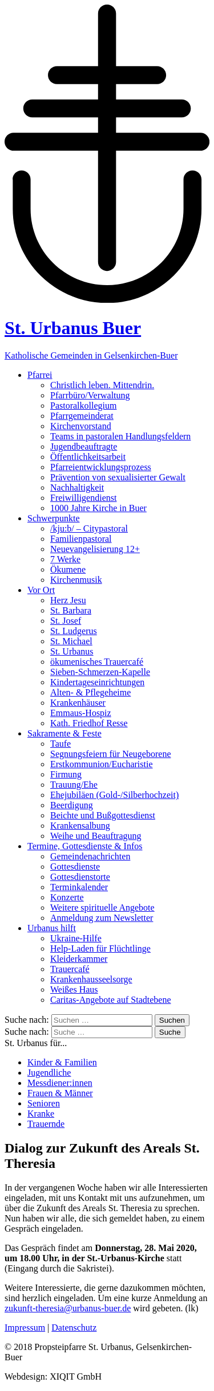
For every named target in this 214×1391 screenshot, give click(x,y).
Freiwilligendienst (83, 498)
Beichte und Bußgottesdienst (102, 815)
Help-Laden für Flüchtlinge (100, 948)
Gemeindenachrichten (90, 856)
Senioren (43, 1103)
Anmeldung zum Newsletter (101, 918)
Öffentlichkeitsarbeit (88, 457)
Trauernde (45, 1124)
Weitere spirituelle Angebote (102, 907)
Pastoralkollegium (83, 405)
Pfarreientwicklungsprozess (100, 467)
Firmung (66, 774)
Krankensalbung (80, 825)
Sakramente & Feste (64, 733)
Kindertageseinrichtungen (97, 682)
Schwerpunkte (53, 518)
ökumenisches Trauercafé (96, 661)
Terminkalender (79, 887)
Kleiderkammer (78, 959)
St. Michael (71, 641)
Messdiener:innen (59, 1083)
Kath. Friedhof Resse (89, 723)
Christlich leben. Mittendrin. (102, 385)
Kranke (40, 1113)
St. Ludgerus (73, 631)
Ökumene (68, 569)
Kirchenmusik (76, 580)
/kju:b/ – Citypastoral (89, 528)
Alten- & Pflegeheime (90, 692)
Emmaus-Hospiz (80, 713)
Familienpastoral (81, 539)
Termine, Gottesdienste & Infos (85, 846)
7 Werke (65, 559)
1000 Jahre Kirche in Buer (98, 508)
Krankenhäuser (78, 702)
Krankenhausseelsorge (91, 979)
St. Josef (65, 620)
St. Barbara (70, 610)
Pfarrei (40, 375)
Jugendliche (49, 1072)
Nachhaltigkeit (77, 487)
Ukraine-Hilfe (76, 938)
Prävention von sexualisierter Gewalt (117, 477)
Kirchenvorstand (80, 426)
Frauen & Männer (60, 1093)
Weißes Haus (74, 989)
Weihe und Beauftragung (96, 836)
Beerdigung (71, 805)
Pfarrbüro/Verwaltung (90, 395)
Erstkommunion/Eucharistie (101, 764)
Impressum (25, 1327)
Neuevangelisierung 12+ (95, 549)
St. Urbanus (72, 651)
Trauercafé (70, 969)
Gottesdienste (75, 866)
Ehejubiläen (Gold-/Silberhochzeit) (114, 795)
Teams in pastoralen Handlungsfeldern (120, 436)
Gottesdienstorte (80, 877)
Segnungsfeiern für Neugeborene (110, 754)
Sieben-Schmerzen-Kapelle (100, 672)
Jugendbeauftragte (83, 446)
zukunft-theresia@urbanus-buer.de (68, 1308)
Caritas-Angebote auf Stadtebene (110, 1000)
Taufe (60, 743)
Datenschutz (73, 1327)
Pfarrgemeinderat (82, 416)
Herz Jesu (68, 600)
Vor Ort (41, 590)
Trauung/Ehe (74, 784)
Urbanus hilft (51, 928)
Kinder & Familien (62, 1062)
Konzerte (67, 897)
